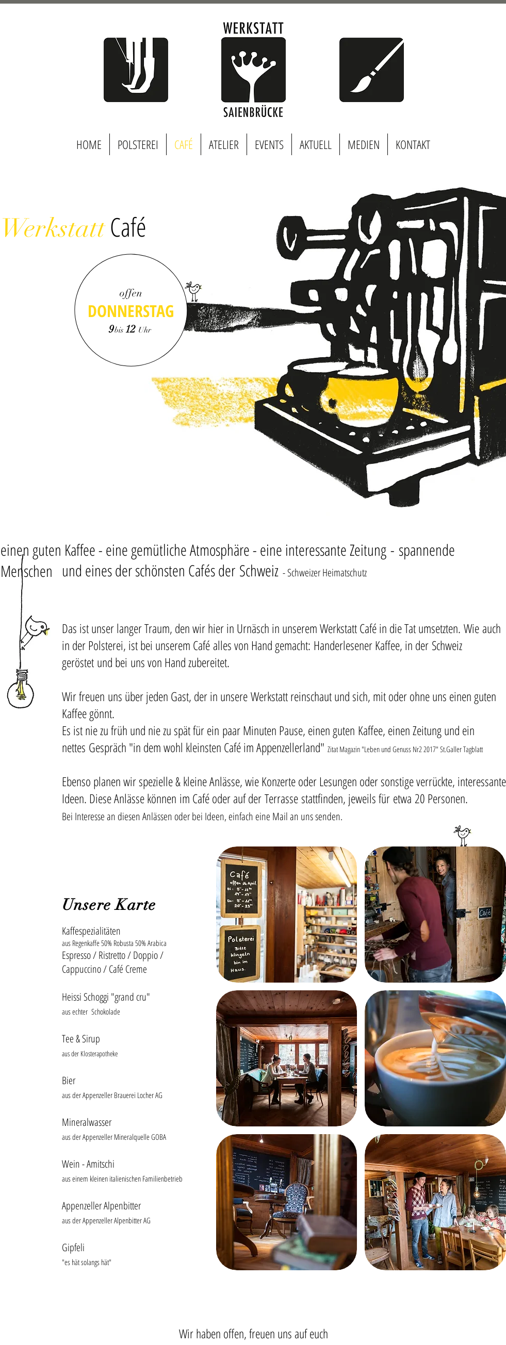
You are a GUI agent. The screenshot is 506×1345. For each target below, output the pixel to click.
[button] (286, 914)
